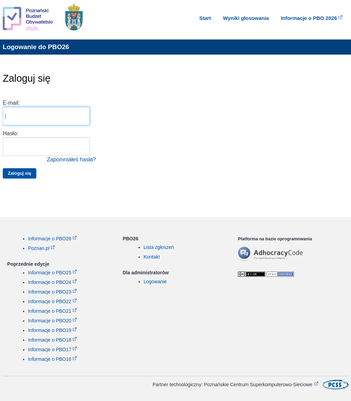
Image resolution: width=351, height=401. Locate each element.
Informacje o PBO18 (49, 340)
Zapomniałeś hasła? (71, 159)
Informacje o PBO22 (49, 301)
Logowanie (155, 281)
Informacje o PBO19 (49, 330)
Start (205, 18)
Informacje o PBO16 (49, 359)
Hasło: (49, 147)
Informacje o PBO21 (49, 311)
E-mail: (46, 112)
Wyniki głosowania (246, 18)
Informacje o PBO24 (49, 282)
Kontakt (152, 257)
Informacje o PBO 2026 (309, 18)
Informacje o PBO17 (49, 349)
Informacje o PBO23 (49, 292)
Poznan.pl (38, 248)
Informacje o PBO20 (49, 320)
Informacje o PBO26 (49, 238)
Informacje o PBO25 (49, 272)
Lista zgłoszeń (159, 247)
